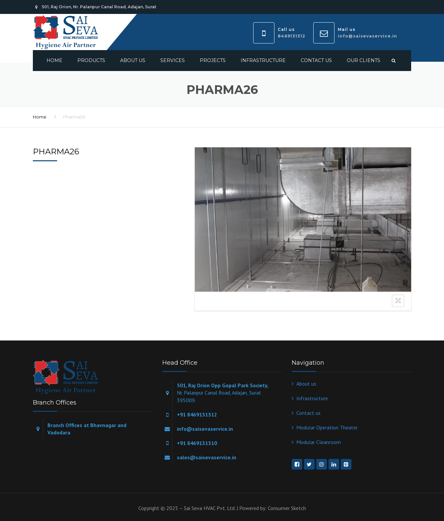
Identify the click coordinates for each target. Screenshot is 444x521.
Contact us (316, 60)
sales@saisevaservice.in (206, 457)
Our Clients (363, 60)
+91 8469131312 (197, 414)
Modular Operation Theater (327, 427)
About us (132, 60)
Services (172, 60)
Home (54, 60)
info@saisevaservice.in (367, 36)
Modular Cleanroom (318, 442)
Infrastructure (263, 60)
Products (91, 60)
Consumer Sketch (287, 508)
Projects (213, 60)
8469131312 (291, 36)
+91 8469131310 (197, 443)
